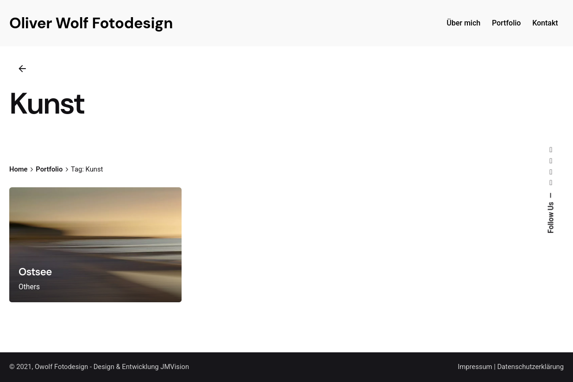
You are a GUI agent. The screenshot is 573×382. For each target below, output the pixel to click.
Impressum (475, 367)
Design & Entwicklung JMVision (141, 367)
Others (29, 287)
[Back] (22, 69)
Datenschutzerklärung (530, 367)
